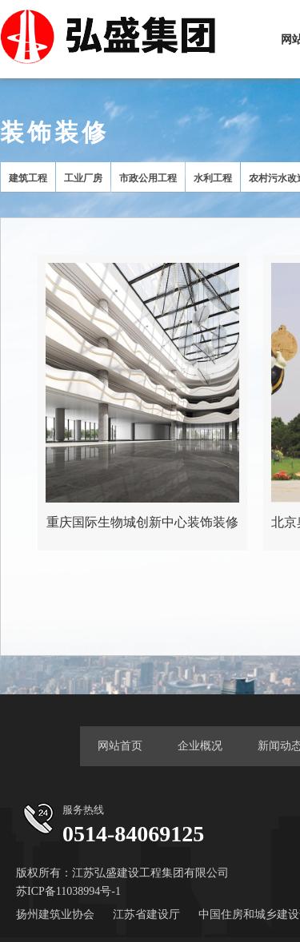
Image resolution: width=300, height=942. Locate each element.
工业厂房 (83, 178)
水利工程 (213, 178)
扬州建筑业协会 (55, 914)
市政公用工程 (148, 178)
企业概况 (200, 746)
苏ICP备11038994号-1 (68, 891)
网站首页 (120, 746)
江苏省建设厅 (146, 914)
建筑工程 (28, 178)
